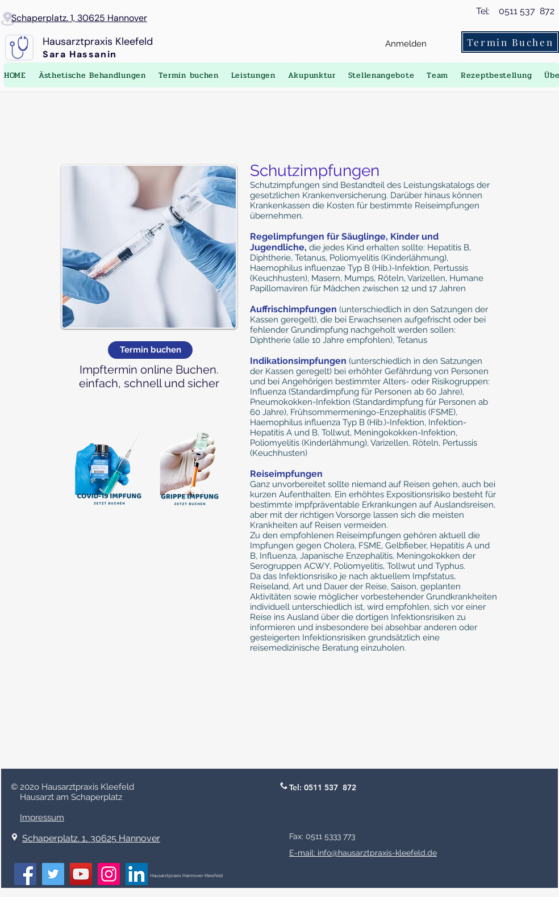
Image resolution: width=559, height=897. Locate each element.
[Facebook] (25, 874)
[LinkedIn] (137, 874)
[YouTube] (81, 874)
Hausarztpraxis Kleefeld (98, 41)
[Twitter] (53, 874)
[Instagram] (109, 874)
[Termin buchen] (150, 350)
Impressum (42, 817)
